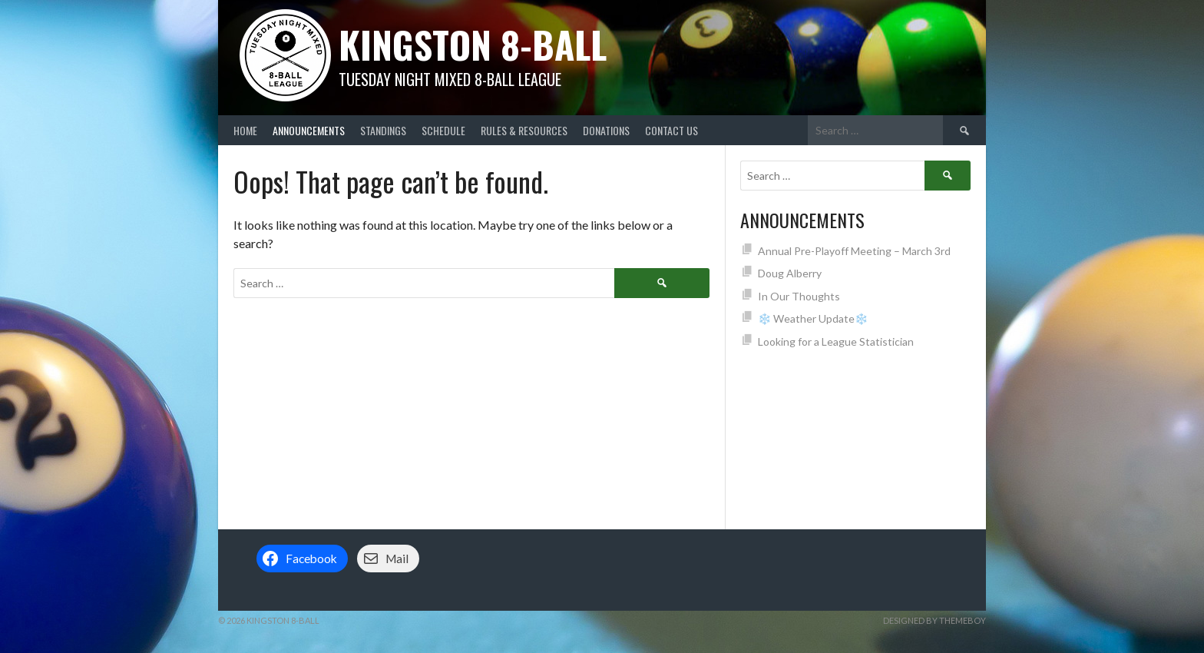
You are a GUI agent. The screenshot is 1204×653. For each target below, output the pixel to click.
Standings (383, 130)
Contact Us (671, 130)
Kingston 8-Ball (473, 44)
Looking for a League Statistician (836, 341)
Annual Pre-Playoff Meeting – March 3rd (854, 250)
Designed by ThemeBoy (934, 620)
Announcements (309, 130)
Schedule (443, 130)
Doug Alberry (790, 273)
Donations (606, 130)
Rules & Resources (524, 130)
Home (245, 130)
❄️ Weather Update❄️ (813, 318)
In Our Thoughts (799, 296)
